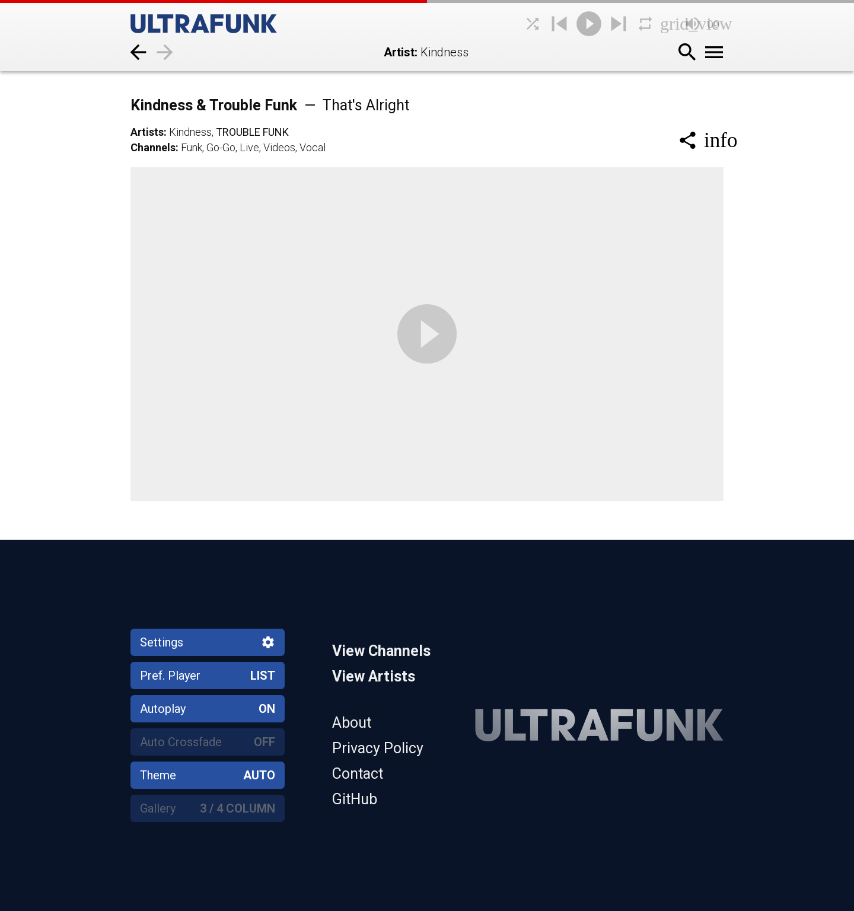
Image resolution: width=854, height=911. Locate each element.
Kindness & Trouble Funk (269, 105)
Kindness (190, 132)
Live (249, 147)
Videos (279, 147)
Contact (357, 773)
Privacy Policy (377, 748)
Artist (399, 52)
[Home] (231, 23)
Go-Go (220, 147)
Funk (191, 147)
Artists (147, 132)
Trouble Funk (252, 132)
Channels (153, 147)
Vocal (312, 147)
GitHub (354, 799)
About (351, 722)
